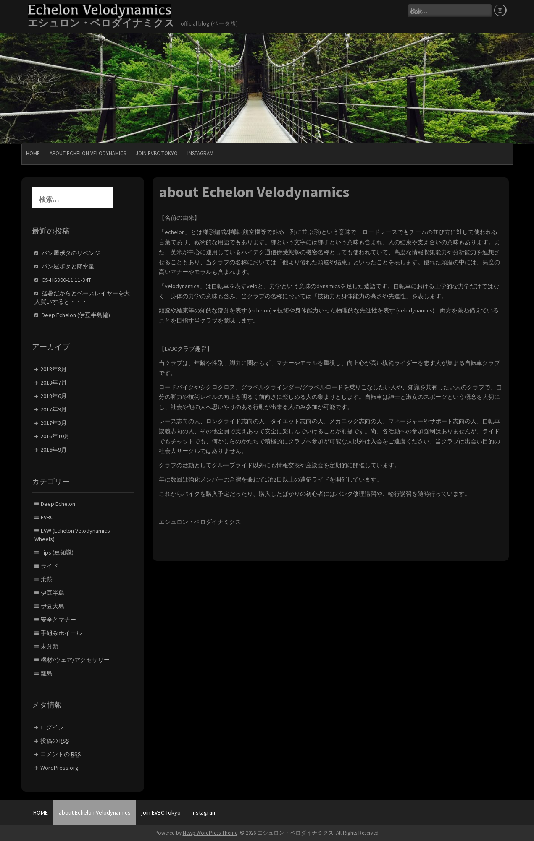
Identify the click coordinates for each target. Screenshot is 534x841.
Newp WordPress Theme (210, 832)
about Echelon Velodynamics (88, 153)
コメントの (60, 754)
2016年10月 (55, 436)
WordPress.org (59, 767)
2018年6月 (53, 396)
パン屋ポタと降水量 (68, 266)
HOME (33, 153)
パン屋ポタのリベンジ (71, 253)
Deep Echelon (58, 504)
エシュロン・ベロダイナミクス (101, 23)
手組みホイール (61, 633)
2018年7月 (53, 382)
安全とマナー (58, 619)
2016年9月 (53, 449)
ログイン (52, 727)
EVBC (47, 517)
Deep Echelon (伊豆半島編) (76, 315)
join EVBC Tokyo (157, 153)
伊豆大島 (52, 606)
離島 (47, 673)
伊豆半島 (52, 592)
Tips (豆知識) (57, 552)
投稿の (54, 741)
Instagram (200, 153)
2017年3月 (53, 423)
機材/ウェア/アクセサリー (75, 660)
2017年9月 (53, 409)
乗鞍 (47, 579)
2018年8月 (53, 369)
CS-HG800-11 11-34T (66, 280)
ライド (49, 566)
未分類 (49, 646)
